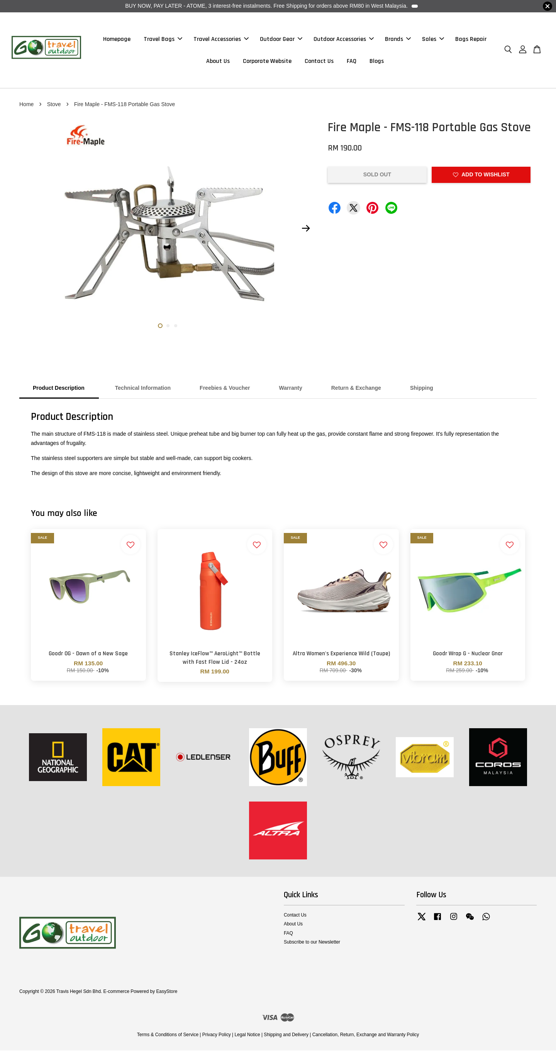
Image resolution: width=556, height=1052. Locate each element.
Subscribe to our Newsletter (312, 943)
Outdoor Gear (281, 40)
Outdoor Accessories (344, 40)
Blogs (377, 62)
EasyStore (166, 993)
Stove (54, 106)
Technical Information (142, 390)
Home (26, 106)
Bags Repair (470, 40)
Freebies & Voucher (225, 390)
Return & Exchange (356, 390)
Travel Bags (163, 40)
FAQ (351, 62)
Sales (433, 40)
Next (305, 230)
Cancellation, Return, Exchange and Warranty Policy (365, 1036)
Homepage (117, 40)
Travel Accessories (221, 40)
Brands (398, 40)
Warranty (290, 390)
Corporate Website (267, 62)
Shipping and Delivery (286, 1036)
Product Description (59, 390)
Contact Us (319, 62)
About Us (218, 62)
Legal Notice (247, 1036)
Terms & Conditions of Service (167, 1036)
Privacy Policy (216, 1036)
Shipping (421, 390)
